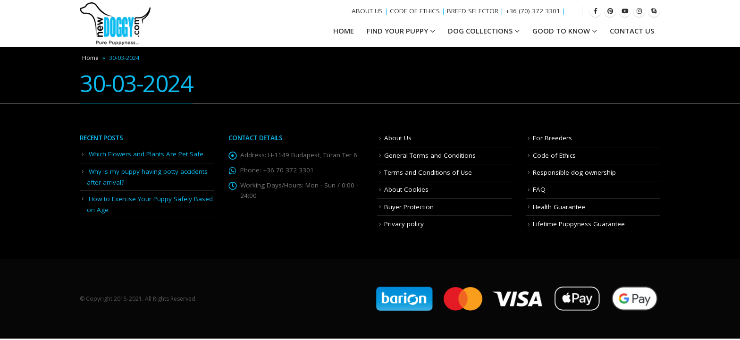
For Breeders (552, 138)
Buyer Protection (409, 207)
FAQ (539, 189)
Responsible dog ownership (574, 172)
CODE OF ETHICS (415, 11)
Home (90, 58)
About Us (398, 138)
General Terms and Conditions (430, 155)
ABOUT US (367, 11)
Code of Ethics (554, 155)
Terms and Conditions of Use (428, 172)
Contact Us (632, 30)
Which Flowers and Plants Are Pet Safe (146, 154)
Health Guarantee (559, 207)
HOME (343, 30)
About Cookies (406, 189)
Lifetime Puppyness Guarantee (579, 224)
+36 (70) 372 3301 (532, 11)
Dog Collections (480, 30)
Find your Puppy (397, 30)
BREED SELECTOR (472, 11)
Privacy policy (404, 224)
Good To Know (561, 30)
